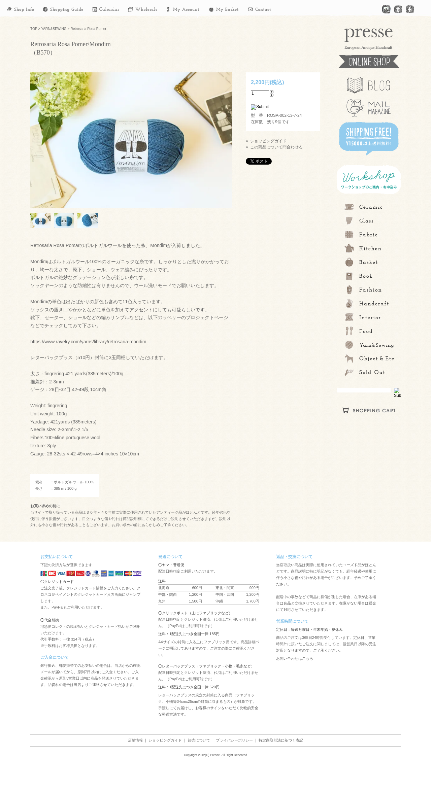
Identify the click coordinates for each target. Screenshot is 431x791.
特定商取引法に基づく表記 (281, 740)
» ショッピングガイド (266, 141)
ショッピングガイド (165, 740)
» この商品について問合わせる (274, 147)
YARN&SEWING (54, 29)
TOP (33, 29)
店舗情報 (135, 740)
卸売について (199, 740)
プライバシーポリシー (234, 740)
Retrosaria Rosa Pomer (88, 29)
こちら (307, 658)
